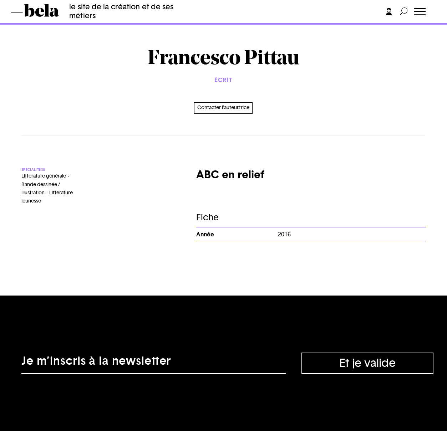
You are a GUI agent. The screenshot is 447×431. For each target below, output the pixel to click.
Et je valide (367, 363)
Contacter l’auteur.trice (223, 107)
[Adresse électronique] (153, 363)
